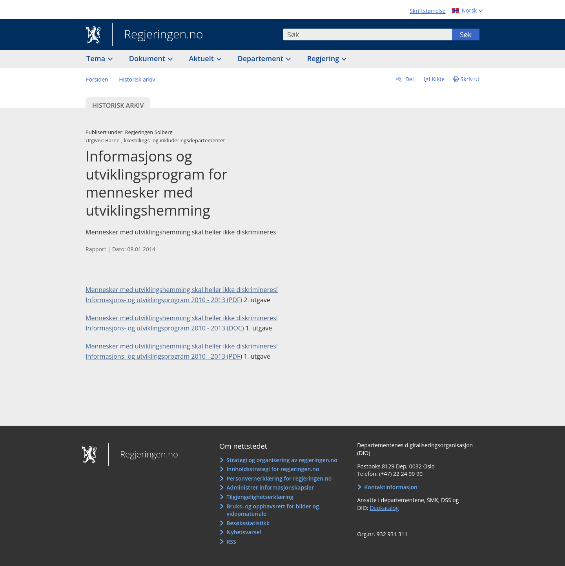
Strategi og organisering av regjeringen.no (281, 460)
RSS (231, 541)
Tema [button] (96, 58)
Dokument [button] (148, 58)
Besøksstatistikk (248, 523)
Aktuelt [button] (202, 58)
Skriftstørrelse (427, 11)
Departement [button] (261, 58)
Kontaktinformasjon (390, 487)
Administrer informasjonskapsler (270, 487)
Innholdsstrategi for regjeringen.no (272, 469)
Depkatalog (384, 508)
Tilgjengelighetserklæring (259, 497)
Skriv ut (470, 79)
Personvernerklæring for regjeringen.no (279, 478)
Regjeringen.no (157, 35)
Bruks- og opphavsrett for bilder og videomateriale (272, 510)
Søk (466, 34)
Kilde (437, 79)
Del (409, 79)
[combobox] (367, 34)
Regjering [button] (324, 58)
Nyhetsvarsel (243, 532)
